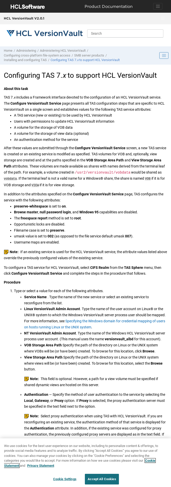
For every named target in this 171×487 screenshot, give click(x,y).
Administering (26, 50)
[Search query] (125, 33)
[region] (85, 462)
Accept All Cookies (102, 479)
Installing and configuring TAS (25, 60)
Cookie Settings (64, 479)
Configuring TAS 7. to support (85, 60)
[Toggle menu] (162, 18)
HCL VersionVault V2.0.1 (24, 18)
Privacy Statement (40, 465)
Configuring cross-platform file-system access (37, 55)
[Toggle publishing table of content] (163, 55)
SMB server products (89, 55)
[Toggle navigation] (157, 6)
